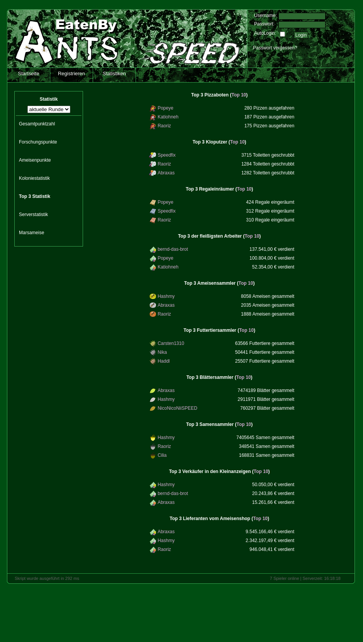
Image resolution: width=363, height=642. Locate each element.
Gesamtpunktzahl (37, 124)
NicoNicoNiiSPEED (177, 408)
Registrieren (71, 73)
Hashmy (166, 296)
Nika (162, 352)
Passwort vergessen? (275, 48)
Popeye (165, 108)
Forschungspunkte (38, 142)
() (219, 95)
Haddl (164, 361)
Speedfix (167, 155)
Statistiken (114, 73)
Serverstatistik (33, 214)
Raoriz (164, 125)
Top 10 (238, 95)
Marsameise (31, 232)
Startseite (28, 73)
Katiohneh (168, 117)
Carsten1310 (171, 343)
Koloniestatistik (34, 178)
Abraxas (166, 173)
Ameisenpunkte (35, 160)
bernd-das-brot (173, 249)
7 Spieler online (284, 578)
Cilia (162, 455)
